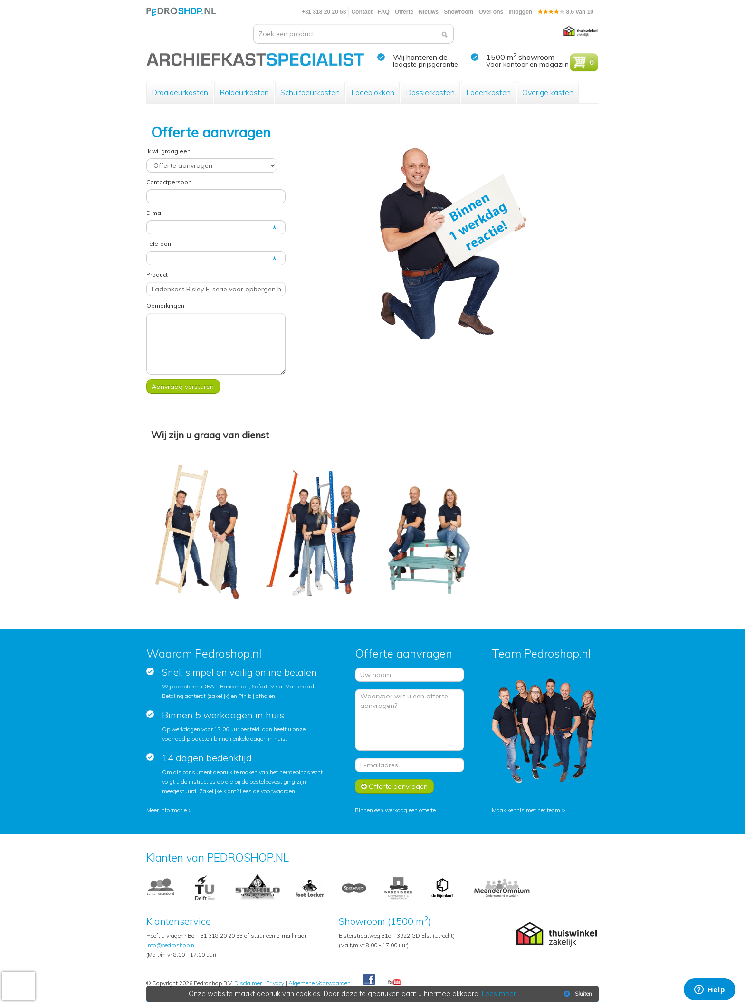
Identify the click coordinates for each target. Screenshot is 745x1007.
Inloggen (520, 12)
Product (157, 274)
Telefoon (158, 243)
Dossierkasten (430, 92)
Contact (361, 12)
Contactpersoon (168, 181)
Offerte (404, 12)
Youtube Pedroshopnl (394, 982)
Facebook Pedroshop (369, 980)
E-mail (155, 212)
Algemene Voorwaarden (319, 983)
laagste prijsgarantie (425, 64)
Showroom (458, 12)
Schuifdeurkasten (310, 92)
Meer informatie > (169, 809)
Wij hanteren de (420, 57)
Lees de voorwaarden (267, 790)
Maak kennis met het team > (528, 809)
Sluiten (577, 993)
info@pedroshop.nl (171, 945)
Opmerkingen (165, 305)
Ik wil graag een (168, 151)
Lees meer (499, 993)
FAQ (384, 12)
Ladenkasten (488, 92)
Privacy (275, 983)
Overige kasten (547, 92)
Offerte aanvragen (394, 786)
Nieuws (429, 12)
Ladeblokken (372, 92)
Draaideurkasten (180, 92)
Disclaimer (248, 983)
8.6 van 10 (565, 12)
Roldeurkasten (244, 92)
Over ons (490, 12)
